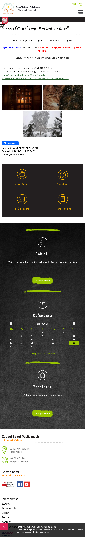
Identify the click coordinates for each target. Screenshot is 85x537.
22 (42, 343)
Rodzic (6, 517)
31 (63, 346)
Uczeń (5, 512)
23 (53, 343)
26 (11, 346)
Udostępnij (10, 143)
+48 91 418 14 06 (80, 4)
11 (74, 336)
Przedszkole (9, 508)
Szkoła (6, 503)
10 (63, 336)
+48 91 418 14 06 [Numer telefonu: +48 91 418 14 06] (18, 458)
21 (32, 343)
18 (74, 340)
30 (53, 346)
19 (11, 343)
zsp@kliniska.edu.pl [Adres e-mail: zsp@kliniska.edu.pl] (19, 461)
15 (42, 340)
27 (21, 346)
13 (21, 340)
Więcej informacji (42, 280)
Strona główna (10, 498)
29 (42, 346)
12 (11, 340)
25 (74, 343)
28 (32, 346)
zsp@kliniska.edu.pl (74, 4)
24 (63, 343)
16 (53, 340)
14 (32, 340)
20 (21, 343)
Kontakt (6, 521)
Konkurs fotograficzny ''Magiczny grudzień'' (35, 28)
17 (63, 340)
